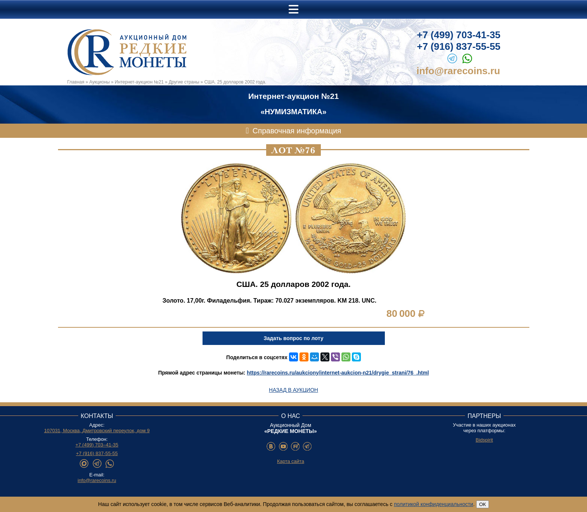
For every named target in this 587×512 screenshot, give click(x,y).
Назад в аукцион (293, 390)
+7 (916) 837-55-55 (459, 46)
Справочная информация (297, 131)
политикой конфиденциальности (433, 504)
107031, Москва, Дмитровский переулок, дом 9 (97, 430)
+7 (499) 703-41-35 (459, 34)
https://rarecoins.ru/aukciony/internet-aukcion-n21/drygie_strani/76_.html (338, 373)
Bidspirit (484, 440)
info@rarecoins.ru (458, 70)
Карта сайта (290, 461)
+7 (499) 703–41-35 (96, 445)
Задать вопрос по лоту (293, 338)
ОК (482, 504)
